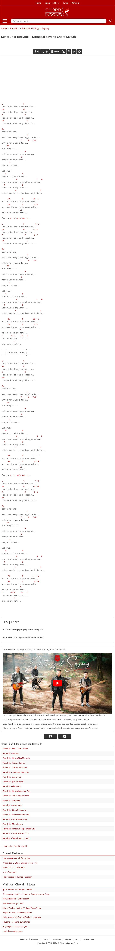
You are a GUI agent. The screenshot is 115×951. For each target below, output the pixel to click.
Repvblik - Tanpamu (11, 800)
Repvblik (14, 28)
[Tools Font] (74, 51)
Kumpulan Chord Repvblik (15, 846)
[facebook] (50, 736)
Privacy (45, 939)
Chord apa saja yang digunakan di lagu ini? (24, 629)
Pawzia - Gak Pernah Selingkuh (16, 858)
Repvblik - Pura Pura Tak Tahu (16, 772)
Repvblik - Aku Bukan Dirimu (15, 748)
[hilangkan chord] (63, 51)
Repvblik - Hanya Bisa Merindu (16, 758)
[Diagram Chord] (68, 51)
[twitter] (64, 736)
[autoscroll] (55, 51)
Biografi (68, 939)
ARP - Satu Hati (9, 872)
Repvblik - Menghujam (13, 824)
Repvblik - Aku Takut (12, 786)
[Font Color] (79, 51)
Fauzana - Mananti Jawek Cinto (16, 922)
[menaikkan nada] (45, 51)
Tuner (65, 3)
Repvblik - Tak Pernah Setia (15, 767)
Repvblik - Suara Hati (12, 777)
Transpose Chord (51, 3)
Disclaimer (56, 939)
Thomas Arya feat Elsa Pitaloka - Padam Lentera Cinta (26, 894)
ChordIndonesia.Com (69, 943)
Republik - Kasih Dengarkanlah (16, 814)
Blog (77, 939)
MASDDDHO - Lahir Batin (14, 867)
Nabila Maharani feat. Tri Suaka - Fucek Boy (22, 917)
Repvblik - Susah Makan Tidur (16, 833)
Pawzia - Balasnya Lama (13, 903)
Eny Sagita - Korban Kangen (15, 926)
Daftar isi (75, 3)
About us (24, 939)
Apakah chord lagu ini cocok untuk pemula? (25, 637)
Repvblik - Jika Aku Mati (13, 781)
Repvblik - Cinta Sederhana (15, 819)
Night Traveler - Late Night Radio (17, 912)
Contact (34, 939)
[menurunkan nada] (37, 51)
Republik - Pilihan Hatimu (14, 763)
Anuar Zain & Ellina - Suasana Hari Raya (20, 863)
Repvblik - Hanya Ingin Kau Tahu (17, 791)
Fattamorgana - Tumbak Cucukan (17, 877)
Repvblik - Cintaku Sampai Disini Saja (19, 829)
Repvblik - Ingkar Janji (12, 805)
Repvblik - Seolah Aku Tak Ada (16, 838)
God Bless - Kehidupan (13, 931)
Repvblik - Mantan (11, 753)
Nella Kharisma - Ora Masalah (16, 899)
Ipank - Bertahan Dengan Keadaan (18, 889)
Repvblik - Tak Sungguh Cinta (16, 795)
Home (38, 3)
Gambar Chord (89, 939)
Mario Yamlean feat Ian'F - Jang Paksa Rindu (22, 908)
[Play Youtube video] (57, 683)
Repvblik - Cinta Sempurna (14, 810)
